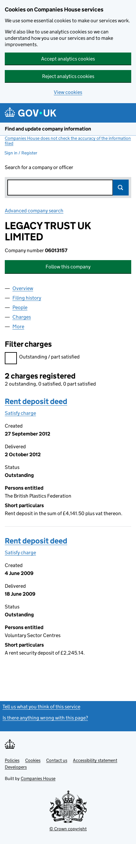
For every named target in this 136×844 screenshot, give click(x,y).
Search (121, 187)
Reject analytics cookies (68, 76)
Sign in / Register (20, 153)
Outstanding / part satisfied (42, 358)
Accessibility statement (95, 760)
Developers (16, 767)
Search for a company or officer (39, 167)
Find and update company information (48, 129)
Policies (12, 760)
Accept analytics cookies (68, 59)
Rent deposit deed (36, 401)
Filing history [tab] (26, 298)
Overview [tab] (22, 288)
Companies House (38, 778)
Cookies (32, 760)
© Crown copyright (68, 829)
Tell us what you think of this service (41, 707)
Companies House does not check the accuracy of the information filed (68, 140)
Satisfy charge (20, 413)
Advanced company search (34, 211)
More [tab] (18, 326)
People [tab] (19, 307)
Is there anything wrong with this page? (45, 718)
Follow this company (68, 267)
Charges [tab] (21, 317)
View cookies (68, 92)
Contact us (56, 760)
